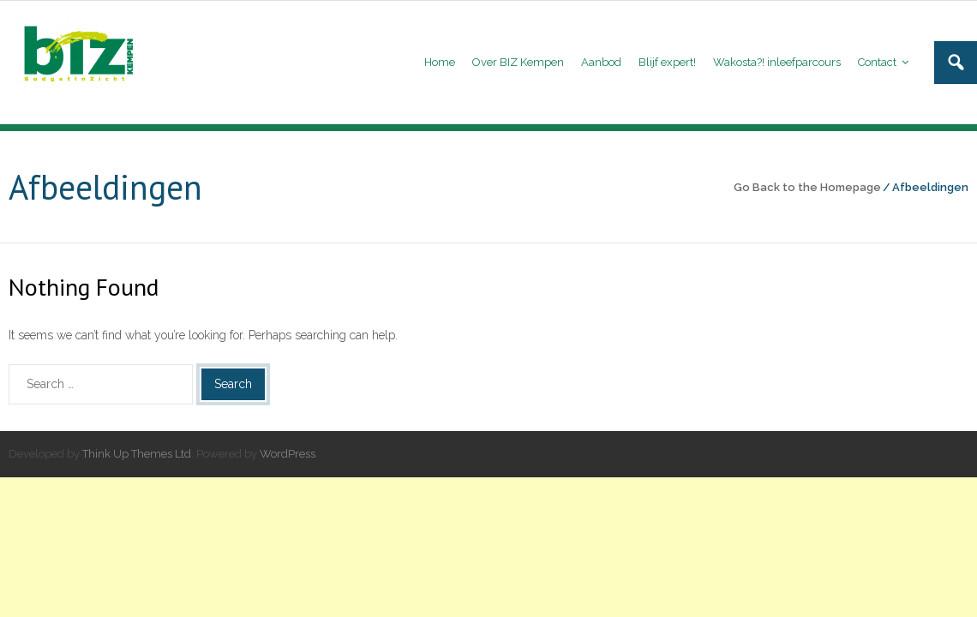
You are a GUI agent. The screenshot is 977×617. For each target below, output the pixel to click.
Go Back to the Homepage (807, 187)
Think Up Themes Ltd (136, 453)
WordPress (287, 453)
